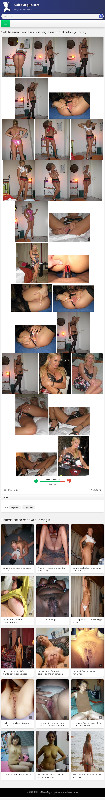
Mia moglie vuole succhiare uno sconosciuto (51, 775)
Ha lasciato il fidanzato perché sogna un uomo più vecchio (50, 672)
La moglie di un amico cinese (17, 774)
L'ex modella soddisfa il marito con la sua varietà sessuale (15, 672)
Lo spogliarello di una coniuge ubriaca (87, 620)
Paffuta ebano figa (47, 619)
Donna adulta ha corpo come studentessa (87, 569)
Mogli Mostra (21, 7)
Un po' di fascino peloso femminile (84, 672)
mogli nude (15, 507)
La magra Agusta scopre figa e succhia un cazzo (87, 724)
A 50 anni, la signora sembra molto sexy (51, 569)
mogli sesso (28, 507)
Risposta (52, 794)
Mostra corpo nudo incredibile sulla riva (87, 775)
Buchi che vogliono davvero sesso (16, 724)
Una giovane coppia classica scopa (17, 569)
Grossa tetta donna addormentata (12, 620)
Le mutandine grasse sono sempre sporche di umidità (51, 724)
